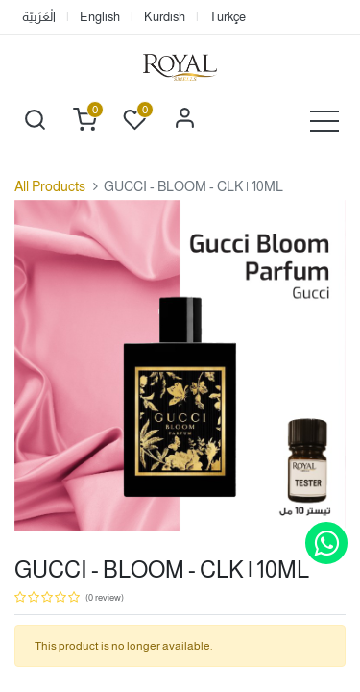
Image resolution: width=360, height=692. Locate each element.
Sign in (184, 120)
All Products (49, 186)
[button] (34, 120)
